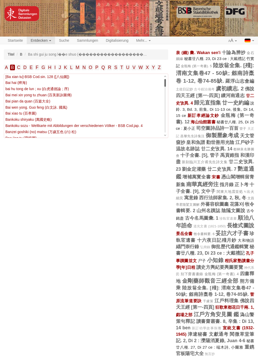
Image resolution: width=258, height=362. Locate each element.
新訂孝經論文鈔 (203, 115)
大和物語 (246, 240)
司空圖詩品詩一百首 (217, 128)
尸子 (202, 260)
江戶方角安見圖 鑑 (216, 314)
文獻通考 (219, 334)
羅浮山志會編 (239, 81)
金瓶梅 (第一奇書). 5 (196, 66)
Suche (64, 40)
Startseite (15, 40)
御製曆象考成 (222, 135)
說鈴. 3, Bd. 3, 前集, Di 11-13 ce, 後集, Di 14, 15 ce (215, 109)
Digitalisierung (117, 40)
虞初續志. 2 (230, 88)
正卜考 (241, 184)
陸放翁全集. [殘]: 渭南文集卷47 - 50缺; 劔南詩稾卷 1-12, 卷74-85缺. (215, 73)
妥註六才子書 (232, 233)
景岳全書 (184, 233)
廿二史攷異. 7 (221, 169)
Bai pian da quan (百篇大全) (27, 101)
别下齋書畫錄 (192, 274)
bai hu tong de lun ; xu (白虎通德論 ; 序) (37, 89)
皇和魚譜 (195, 142)
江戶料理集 (227, 300)
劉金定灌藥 (194, 169)
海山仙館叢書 (203, 121)
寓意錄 (191, 197)
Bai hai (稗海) (16, 83)
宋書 (216, 177)
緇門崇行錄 (187, 246)
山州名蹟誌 (208, 210)
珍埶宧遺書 (228, 218)
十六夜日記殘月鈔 (217, 240)
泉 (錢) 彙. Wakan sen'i (198, 52)
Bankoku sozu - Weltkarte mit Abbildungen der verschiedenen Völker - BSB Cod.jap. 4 (74, 126)
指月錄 (227, 184)
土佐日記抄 (184, 89)
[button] (233, 41)
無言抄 (210, 354)
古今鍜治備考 (204, 89)
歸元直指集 (207, 103)
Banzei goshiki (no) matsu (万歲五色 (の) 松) (40, 132)
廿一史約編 (235, 103)
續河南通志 (233, 95)
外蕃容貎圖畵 (215, 204)
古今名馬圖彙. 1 (201, 218)
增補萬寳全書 (196, 176)
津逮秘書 (198, 334)
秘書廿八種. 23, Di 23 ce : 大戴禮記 (215, 58)
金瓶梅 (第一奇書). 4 (221, 274)
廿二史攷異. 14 (216, 148)
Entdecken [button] (41, 40)
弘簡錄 (205, 247)
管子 (242, 129)
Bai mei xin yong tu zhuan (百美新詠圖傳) (38, 95)
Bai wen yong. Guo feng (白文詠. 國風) (36, 107)
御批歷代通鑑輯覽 (229, 246)
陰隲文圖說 (233, 210)
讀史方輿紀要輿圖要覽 (219, 267)
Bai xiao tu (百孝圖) (21, 113)
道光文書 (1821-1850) (209, 226)
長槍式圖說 (240, 225)
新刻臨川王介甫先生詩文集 (204, 162)
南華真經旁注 (202, 184)
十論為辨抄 (234, 52)
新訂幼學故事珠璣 (206, 328)
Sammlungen (87, 40)
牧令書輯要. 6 (204, 234)
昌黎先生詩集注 (192, 136)
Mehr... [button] (143, 40)
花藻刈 (237, 204)
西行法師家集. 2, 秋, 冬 (222, 197)
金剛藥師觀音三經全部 (210, 281)
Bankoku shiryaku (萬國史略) (28, 119)
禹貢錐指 (229, 155)
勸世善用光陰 (220, 142)
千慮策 (208, 301)
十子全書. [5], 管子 (199, 155)
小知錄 (215, 260)
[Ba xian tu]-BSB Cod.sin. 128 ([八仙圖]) (37, 77)
